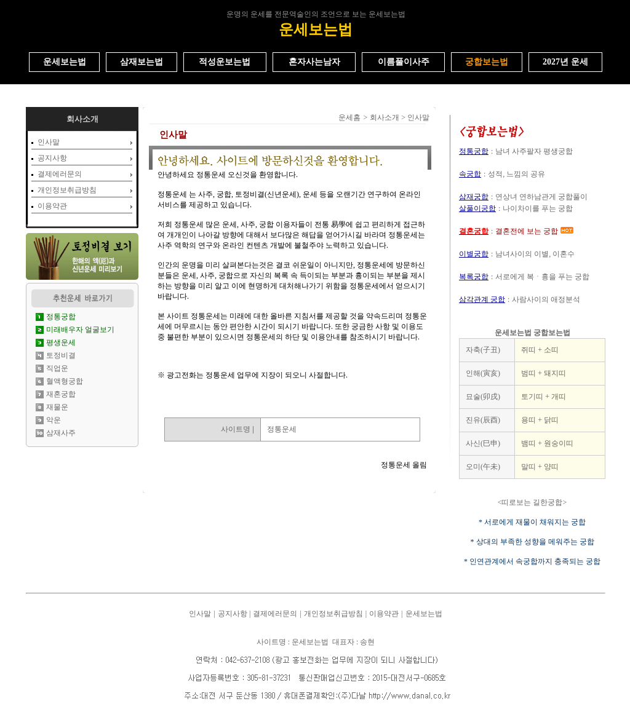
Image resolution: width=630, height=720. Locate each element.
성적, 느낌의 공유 (516, 174)
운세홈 (349, 117)
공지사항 (52, 158)
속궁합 (470, 174)
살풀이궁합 (477, 208)
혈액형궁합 (64, 381)
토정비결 (61, 355)
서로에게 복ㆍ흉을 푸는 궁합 (542, 276)
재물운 (57, 407)
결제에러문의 (60, 174)
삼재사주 (61, 433)
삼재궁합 (473, 196)
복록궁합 (473, 276)
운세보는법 (423, 613)
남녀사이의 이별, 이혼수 (535, 254)
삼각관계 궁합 (482, 299)
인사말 (49, 142)
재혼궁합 (61, 394)
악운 (53, 420)
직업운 (57, 368)
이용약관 (52, 206)
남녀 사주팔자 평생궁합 (534, 151)
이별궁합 (473, 254)
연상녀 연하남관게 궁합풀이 (541, 196)
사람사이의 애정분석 (546, 299)
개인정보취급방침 (67, 190)
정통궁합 (473, 151)
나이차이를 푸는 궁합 (538, 208)
